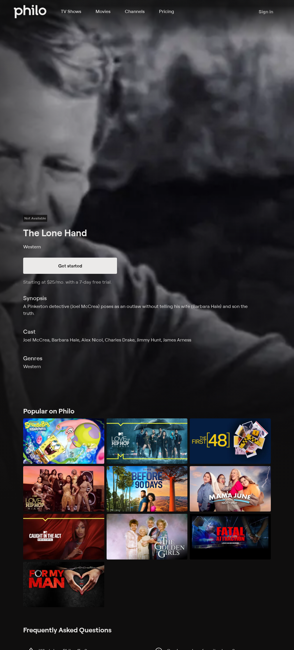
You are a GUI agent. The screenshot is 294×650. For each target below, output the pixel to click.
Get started (70, 266)
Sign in (266, 11)
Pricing (166, 11)
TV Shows (71, 11)
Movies (103, 11)
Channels (135, 11)
